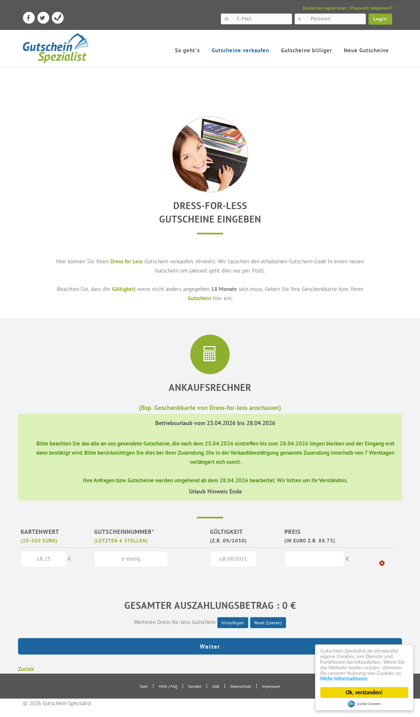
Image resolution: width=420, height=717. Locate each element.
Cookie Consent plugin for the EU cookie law (364, 703)
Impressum (271, 686)
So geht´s (187, 50)
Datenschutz (240, 686)
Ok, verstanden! (364, 692)
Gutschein (199, 298)
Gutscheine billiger (306, 50)
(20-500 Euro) (39, 540)
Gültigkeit (124, 289)
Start (144, 686)
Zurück (26, 669)
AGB (215, 686)
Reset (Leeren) (268, 623)
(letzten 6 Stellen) (121, 540)
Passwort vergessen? (371, 8)
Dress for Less (126, 261)
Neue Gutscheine (366, 50)
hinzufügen (232, 623)
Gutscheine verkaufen (240, 50)
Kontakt (194, 686)
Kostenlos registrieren (325, 8)
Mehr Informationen (344, 678)
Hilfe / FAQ (168, 686)
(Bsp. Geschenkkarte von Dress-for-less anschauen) (210, 407)
